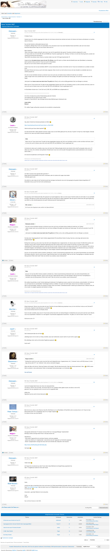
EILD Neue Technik (7, 534)
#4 (94, 193)
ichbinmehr (58, 520)
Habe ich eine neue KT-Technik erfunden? (12, 527)
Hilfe (106, 1)
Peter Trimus (12, 412)
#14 (94, 478)
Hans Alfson (95, 521)
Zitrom (12, 200)
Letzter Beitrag (89, 521)
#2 (94, 118)
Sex (25, 372)
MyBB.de (14, 550)
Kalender (94, 1)
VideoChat (74, 1)
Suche (81, 1)
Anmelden (9, 13)
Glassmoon (12, 361)
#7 (94, 302)
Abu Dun (12, 309)
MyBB (23, 550)
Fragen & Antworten (12, 16)
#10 (94, 382)
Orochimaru (95, 535)
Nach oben (24, 546)
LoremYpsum (96, 528)
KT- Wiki (100, 1)
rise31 (12, 329)
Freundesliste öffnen (103, 10)
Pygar (58, 531)
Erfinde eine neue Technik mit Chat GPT (11, 520)
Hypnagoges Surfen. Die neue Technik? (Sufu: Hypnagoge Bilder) (17, 524)
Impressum (64, 546)
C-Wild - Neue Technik (8, 531)
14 (69, 531)
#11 (94, 406)
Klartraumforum (4, 16)
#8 (94, 330)
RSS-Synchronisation (56, 546)
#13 (94, 459)
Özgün (58, 534)
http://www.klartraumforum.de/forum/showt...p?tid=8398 (39, 125)
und (27, 372)
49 (69, 524)
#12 (94, 428)
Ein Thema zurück (6, 507)
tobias (58, 527)
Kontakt (11, 546)
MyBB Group (34, 550)
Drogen (30, 372)
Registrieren (17, 13)
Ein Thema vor (15, 507)
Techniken (18, 16)
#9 (94, 354)
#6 (94, 267)
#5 (94, 219)
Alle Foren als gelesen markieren (35, 546)
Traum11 (58, 524)
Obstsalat (12, 31)
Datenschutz (71, 546)
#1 (94, 32)
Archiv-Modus (47, 546)
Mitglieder (87, 1)
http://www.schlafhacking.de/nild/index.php (36, 444)
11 (69, 527)
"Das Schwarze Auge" (32, 487)
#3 (94, 170)
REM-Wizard (12, 484)
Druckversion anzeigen (7, 538)
